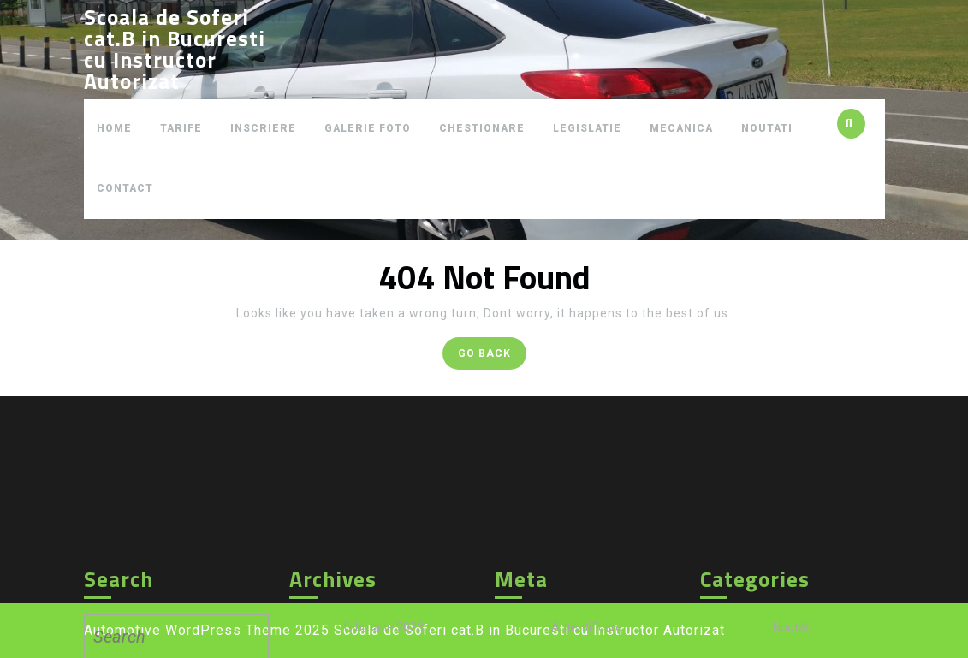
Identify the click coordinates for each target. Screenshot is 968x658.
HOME (114, 128)
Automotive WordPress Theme (187, 630)
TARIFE (181, 128)
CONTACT (125, 188)
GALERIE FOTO (367, 128)
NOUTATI (767, 128)
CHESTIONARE (482, 128)
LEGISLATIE (587, 128)
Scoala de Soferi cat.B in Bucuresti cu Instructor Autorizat (174, 49)
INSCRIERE (263, 128)
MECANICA (681, 128)
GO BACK (492, 356)
